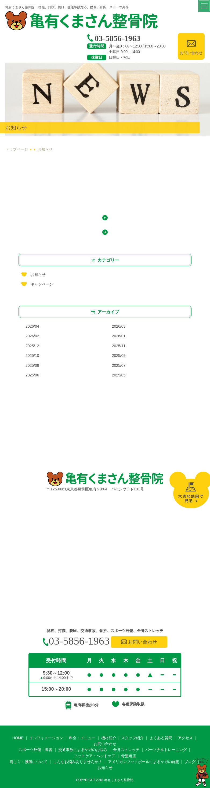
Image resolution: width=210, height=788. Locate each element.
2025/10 (32, 355)
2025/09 (119, 355)
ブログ (189, 762)
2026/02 (32, 336)
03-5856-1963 (113, 38)
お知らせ (38, 274)
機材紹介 (108, 738)
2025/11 (119, 346)
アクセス (185, 738)
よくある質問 (161, 738)
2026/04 (32, 326)
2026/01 (119, 336)
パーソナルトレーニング (166, 750)
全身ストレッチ (126, 750)
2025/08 (32, 365)
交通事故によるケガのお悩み (82, 750)
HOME (18, 738)
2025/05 (119, 375)
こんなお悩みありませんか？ (77, 762)
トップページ (16, 149)
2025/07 (119, 365)
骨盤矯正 (128, 756)
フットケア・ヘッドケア (94, 756)
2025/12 (32, 346)
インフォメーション (46, 738)
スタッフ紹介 (132, 738)
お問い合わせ (139, 642)
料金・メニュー (82, 738)
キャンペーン (42, 284)
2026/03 (119, 326)
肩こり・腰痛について (28, 762)
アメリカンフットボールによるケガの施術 (143, 762)
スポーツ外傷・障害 (35, 750)
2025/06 (32, 375)
